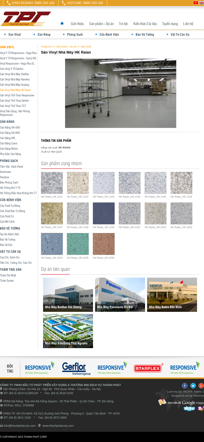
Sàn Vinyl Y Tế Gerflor (11, 68)
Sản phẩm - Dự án (101, 23)
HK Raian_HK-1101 (51, 196)
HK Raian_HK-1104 (129, 196)
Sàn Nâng (44, 34)
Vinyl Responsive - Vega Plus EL (17, 63)
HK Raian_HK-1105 (155, 196)
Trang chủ (46, 46)
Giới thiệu (77, 23)
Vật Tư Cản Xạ (180, 34)
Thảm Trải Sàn (10, 269)
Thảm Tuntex (7, 280)
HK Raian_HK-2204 (51, 257)
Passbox (4, 177)
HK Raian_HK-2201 (129, 227)
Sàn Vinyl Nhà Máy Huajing (14, 84)
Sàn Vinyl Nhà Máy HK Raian (15, 90)
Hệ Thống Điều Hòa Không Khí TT (18, 193)
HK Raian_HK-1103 (103, 196)
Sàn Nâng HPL (8, 138)
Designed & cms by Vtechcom (187, 395)
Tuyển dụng (170, 23)
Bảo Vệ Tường (145, 34)
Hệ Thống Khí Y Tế (10, 187)
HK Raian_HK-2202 (155, 227)
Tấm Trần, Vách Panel (11, 166)
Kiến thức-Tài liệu (145, 23)
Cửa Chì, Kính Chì (9, 257)
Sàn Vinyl (14, 34)
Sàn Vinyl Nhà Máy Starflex (14, 74)
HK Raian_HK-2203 (181, 227)
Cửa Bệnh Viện (109, 34)
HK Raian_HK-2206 (103, 257)
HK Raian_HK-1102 (77, 196)
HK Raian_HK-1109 (103, 227)
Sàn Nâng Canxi (8, 143)
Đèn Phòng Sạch (9, 182)
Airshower (5, 172)
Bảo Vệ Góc (6, 244)
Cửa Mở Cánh (7, 221)
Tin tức (123, 23)
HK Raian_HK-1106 (181, 196)
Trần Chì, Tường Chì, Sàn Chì (16, 262)
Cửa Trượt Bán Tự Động (12, 211)
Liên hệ (188, 23)
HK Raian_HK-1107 (51, 227)
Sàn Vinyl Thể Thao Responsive (17, 95)
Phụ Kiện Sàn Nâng (10, 154)
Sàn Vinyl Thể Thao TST (13, 106)
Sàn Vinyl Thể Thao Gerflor (14, 100)
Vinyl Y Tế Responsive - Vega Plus (18, 53)
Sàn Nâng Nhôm (9, 148)
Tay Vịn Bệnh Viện (9, 234)
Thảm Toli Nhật (8, 275)
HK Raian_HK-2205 (77, 257)
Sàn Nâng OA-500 (10, 127)
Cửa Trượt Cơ (7, 216)
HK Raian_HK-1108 (77, 227)
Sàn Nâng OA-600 (10, 132)
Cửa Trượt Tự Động (10, 205)
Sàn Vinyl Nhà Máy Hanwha (15, 79)
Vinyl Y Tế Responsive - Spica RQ (18, 58)
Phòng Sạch (75, 34)
